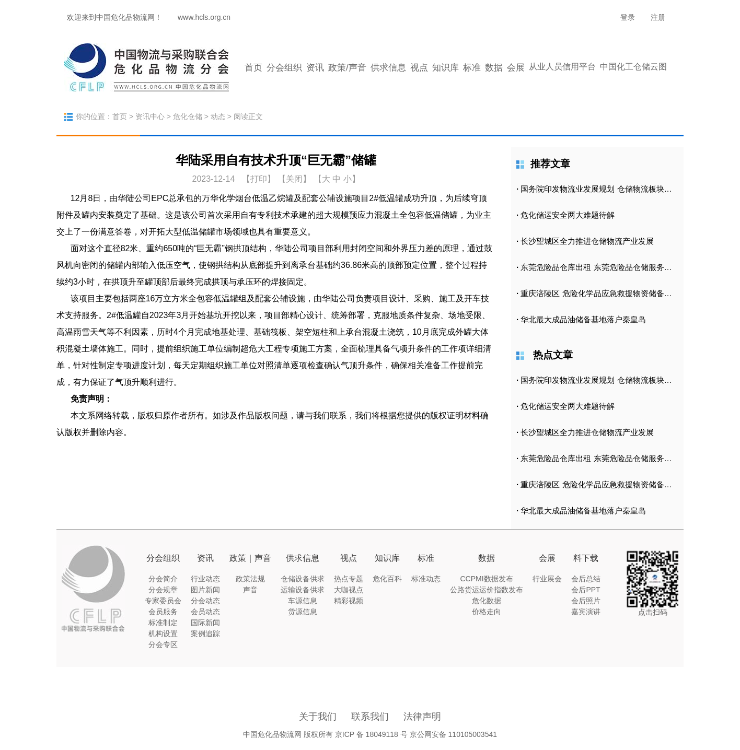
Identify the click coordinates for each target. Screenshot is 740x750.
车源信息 (302, 600)
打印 (258, 178)
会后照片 (585, 600)
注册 (658, 17)
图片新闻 (205, 589)
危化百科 (387, 579)
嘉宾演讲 (585, 611)
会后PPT (585, 589)
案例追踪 (205, 633)
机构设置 (163, 633)
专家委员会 (163, 600)
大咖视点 (348, 589)
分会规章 (163, 589)
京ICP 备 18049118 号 (371, 734)
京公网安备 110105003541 (453, 734)
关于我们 (318, 716)
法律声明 (422, 716)
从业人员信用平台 (562, 66)
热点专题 (348, 579)
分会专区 (163, 644)
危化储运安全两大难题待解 (568, 214)
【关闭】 (294, 178)
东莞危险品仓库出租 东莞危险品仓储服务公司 (600, 267)
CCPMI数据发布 (486, 579)
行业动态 (205, 579)
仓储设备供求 (303, 579)
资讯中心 (150, 116)
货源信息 (302, 611)
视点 (419, 68)
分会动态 (205, 600)
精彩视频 (348, 600)
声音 (250, 589)
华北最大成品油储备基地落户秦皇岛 (583, 319)
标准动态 (426, 579)
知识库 (445, 68)
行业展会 (547, 579)
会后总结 (585, 579)
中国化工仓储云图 (633, 66)
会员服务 (163, 611)
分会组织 (284, 68)
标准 (472, 68)
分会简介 (163, 579)
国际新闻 (205, 622)
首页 (253, 68)
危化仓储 (187, 116)
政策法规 (250, 579)
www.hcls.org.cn (204, 17)
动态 (218, 116)
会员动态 (205, 611)
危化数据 (486, 600)
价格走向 (486, 611)
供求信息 (388, 68)
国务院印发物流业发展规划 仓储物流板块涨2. (599, 188)
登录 (627, 17)
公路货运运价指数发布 (486, 589)
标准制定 (163, 622)
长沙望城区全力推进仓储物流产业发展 (587, 241)
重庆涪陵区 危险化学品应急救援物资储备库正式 (604, 293)
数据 (494, 68)
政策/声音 (347, 68)
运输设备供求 (303, 589)
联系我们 (370, 716)
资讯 (315, 68)
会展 (516, 68)
